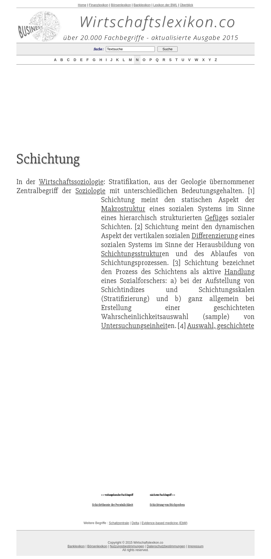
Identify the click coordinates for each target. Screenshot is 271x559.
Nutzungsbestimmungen (127, 546)
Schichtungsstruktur (131, 253)
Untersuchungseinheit (134, 325)
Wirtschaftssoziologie (71, 181)
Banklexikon (142, 5)
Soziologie (90, 190)
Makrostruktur (123, 208)
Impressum (195, 546)
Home (82, 5)
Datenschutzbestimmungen (166, 546)
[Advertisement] (135, 104)
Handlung (239, 271)
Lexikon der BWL (165, 5)
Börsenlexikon (121, 5)
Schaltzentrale (119, 523)
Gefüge (215, 217)
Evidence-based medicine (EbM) (164, 523)
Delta (135, 523)
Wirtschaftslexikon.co (157, 21)
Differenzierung (215, 235)
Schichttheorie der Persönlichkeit (112, 505)
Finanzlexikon (98, 5)
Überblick (186, 5)
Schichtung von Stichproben (167, 505)
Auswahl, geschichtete (220, 325)
